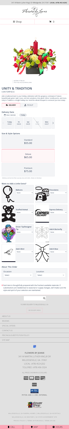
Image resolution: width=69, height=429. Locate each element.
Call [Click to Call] (11, 427)
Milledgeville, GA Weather (23, 417)
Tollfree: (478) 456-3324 (34, 367)
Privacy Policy (20, 421)
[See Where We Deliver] (34, 310)
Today (23, 115)
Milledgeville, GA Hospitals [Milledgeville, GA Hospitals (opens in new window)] (49, 413)
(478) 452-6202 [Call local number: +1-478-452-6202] (61, 3)
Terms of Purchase (35, 421)
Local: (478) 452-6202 (34, 363)
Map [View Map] (34, 427)
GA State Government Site (46, 417)
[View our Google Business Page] (34, 347)
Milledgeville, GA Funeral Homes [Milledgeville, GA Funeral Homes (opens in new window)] (22, 413)
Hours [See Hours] (58, 427)
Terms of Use (50, 421)
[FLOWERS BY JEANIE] (34, 16)
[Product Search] (35, 298)
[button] (34, 391)
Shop (17, 21)
